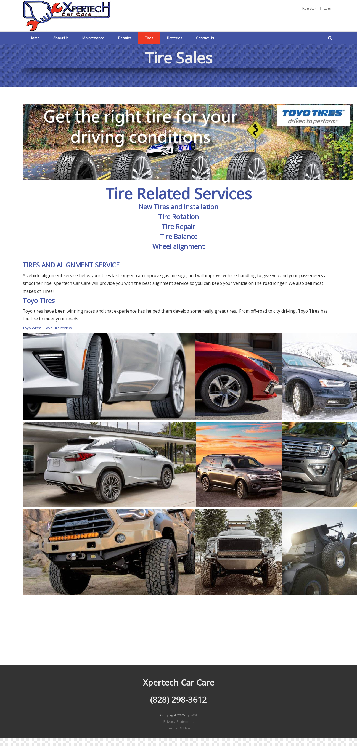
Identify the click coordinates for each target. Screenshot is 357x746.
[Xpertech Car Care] (67, 15)
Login (328, 8)
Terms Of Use (178, 728)
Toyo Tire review (58, 327)
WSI (194, 715)
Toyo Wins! (32, 327)
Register (309, 8)
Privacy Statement (178, 721)
